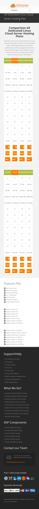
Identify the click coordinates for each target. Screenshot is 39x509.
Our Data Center (10, 365)
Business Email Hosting (12, 416)
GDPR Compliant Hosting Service (15, 376)
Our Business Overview (12, 359)
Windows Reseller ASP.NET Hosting (15, 396)
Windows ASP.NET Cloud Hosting (15, 399)
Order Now (7, 153)
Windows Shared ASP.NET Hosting (15, 393)
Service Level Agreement (12, 379)
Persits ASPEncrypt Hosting (13, 430)
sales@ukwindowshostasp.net (15, 462)
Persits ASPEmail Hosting (12, 427)
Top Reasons (8, 362)
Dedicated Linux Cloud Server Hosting (16, 408)
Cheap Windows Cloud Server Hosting (16, 405)
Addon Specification (11, 382)
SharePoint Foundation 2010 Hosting (16, 411)
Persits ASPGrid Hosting (12, 433)
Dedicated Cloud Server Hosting (14, 402)
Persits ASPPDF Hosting (12, 439)
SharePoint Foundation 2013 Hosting (16, 413)
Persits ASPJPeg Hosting (12, 436)
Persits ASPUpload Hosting (13, 442)
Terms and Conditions (11, 373)
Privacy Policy (9, 371)
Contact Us (8, 368)
